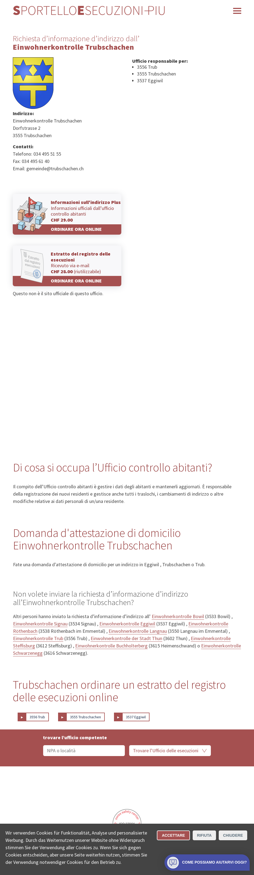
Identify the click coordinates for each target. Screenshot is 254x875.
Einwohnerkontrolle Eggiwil (127, 624)
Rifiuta (204, 835)
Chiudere (233, 835)
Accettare (173, 835)
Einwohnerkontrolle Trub (38, 638)
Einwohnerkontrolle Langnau (138, 631)
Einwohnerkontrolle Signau (40, 624)
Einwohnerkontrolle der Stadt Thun (126, 638)
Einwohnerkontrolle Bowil (178, 616)
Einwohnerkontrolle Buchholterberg (111, 646)
